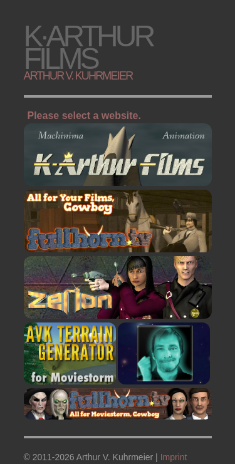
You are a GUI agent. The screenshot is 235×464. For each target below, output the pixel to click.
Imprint (173, 457)
